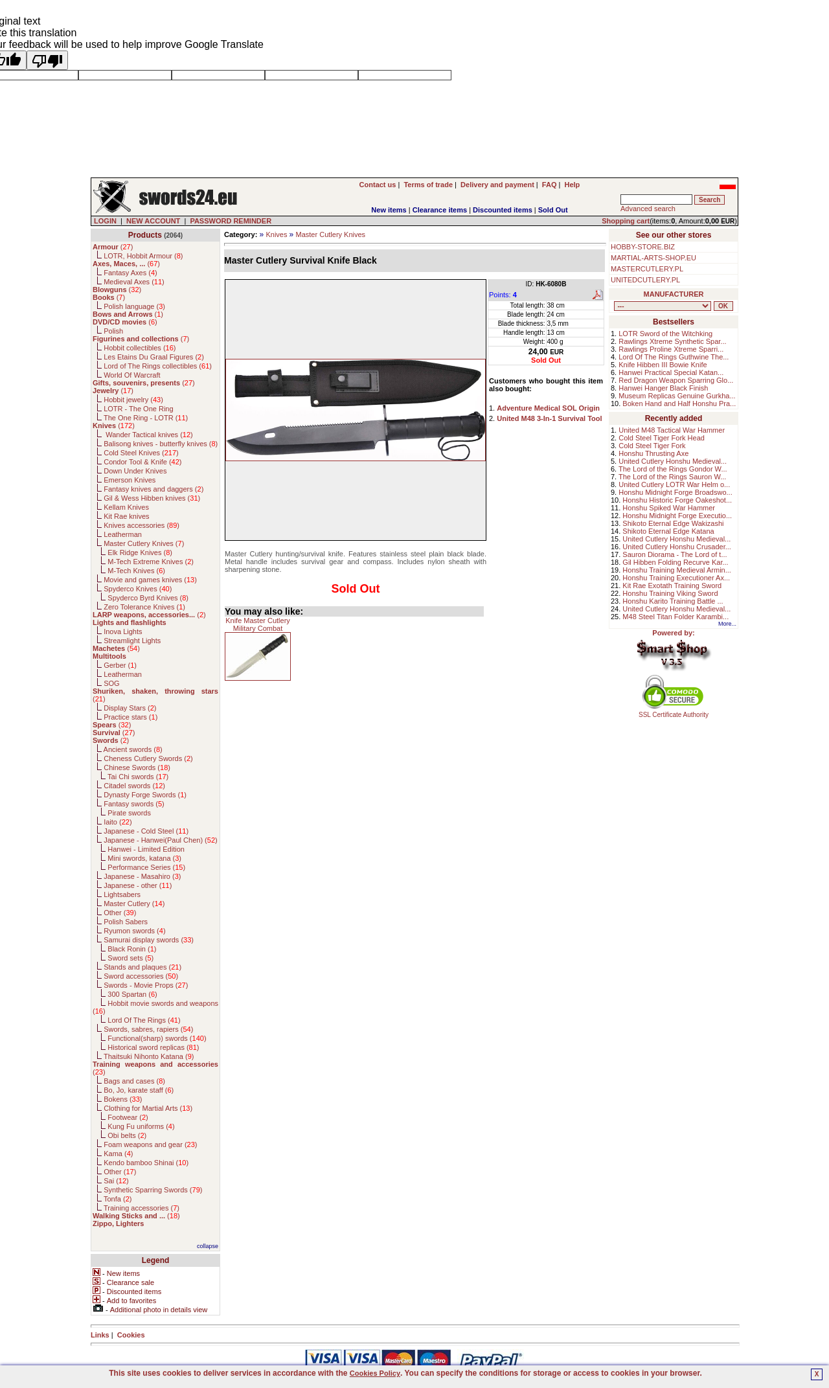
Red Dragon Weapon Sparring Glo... (676, 380)
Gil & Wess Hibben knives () (152, 498)
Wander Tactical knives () (148, 434)
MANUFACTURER (674, 294)
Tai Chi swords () (138, 776)
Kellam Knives (126, 507)
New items (388, 210)
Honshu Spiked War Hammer (668, 508)
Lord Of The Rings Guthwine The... (674, 357)
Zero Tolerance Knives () (144, 607)
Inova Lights (123, 631)
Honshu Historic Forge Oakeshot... (677, 500)
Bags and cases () (134, 1081)
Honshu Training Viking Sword (670, 593)
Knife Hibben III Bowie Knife (663, 365)
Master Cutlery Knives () (144, 543)
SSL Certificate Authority (673, 711)
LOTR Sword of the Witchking (665, 333)
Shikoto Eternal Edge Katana (668, 531)
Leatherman (123, 534)
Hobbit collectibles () (140, 348)
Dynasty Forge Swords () (145, 795)
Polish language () (134, 306)
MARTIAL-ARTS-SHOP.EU (653, 258)
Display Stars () (130, 708)
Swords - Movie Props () (146, 985)
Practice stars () (130, 717)
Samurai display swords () (149, 940)
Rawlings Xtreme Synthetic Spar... (672, 341)
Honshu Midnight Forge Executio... (677, 515)
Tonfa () (117, 1199)
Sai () (116, 1181)
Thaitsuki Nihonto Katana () (149, 1056)
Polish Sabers (126, 922)
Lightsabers (122, 894)
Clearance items (440, 210)
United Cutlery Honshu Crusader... (676, 547)
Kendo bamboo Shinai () (146, 1162)
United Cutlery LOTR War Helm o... (674, 484)
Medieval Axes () (134, 282)
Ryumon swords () (134, 931)
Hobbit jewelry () (133, 400)
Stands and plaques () (142, 967)
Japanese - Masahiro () (142, 876)
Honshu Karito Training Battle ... (672, 601)
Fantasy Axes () (130, 273)
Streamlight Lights (132, 640)
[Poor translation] (47, 60)
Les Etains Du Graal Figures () (154, 357)
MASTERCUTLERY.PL (647, 269)
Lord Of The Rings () (144, 1020)
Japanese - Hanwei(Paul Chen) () (161, 840)
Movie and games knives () (150, 580)
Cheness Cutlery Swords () (148, 758)
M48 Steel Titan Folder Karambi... (675, 616)
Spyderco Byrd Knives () (148, 598)
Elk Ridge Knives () (140, 552)
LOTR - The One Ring (138, 409)
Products (145, 235)
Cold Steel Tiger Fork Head (662, 438)
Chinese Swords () (137, 767)
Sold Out (553, 210)
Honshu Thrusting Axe (653, 453)
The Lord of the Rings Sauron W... (672, 477)
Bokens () (123, 1099)
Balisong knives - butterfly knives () (161, 444)
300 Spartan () (132, 994)
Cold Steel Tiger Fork (652, 445)
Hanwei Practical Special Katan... (671, 372)
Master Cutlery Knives (331, 234)
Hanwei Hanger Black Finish (663, 388)
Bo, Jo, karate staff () (139, 1090)
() (113, 247)
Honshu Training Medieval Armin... (676, 570)
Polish (113, 331)
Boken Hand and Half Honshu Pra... (679, 403)
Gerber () (120, 665)
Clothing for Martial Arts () (148, 1108)
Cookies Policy (375, 1373)
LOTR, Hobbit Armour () (143, 256)
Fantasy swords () (134, 804)
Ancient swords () (133, 749)
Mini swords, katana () (144, 858)
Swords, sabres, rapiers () (148, 1029)
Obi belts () (127, 1135)
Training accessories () (141, 1208)
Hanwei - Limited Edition (146, 849)
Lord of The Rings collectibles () (158, 366)
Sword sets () (130, 958)
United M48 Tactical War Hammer (672, 430)
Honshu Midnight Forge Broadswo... (675, 492)
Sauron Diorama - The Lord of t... (674, 554)
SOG (111, 683)
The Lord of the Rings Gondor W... (673, 469)
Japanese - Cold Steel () (146, 831)
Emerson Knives (129, 480)
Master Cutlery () (134, 903)
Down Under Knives (135, 471)
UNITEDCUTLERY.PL (645, 280)
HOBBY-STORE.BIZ (643, 247)
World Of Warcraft (132, 375)
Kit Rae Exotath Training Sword (671, 585)
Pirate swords (129, 813)
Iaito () (117, 822)
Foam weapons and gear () (150, 1144)
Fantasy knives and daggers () (153, 489)
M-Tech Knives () (136, 571)
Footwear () (128, 1117)
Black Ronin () (132, 949)
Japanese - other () (138, 885)
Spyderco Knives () (138, 589)
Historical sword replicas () (153, 1047)
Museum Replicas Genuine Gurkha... (677, 396)
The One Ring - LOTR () (146, 418)
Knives (276, 234)
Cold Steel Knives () (141, 453)
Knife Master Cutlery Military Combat (257, 624)
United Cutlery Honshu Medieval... (673, 461)
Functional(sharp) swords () (157, 1038)
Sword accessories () (141, 976)
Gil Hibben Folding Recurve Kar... (675, 562)
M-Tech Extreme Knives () (151, 561)
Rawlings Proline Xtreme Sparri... (671, 349)
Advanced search (648, 208)
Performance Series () (146, 867)
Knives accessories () (141, 525)
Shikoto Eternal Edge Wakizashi (672, 523)
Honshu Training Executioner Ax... (676, 578)
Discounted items (502, 210)
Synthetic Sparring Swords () (153, 1190)
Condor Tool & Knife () (142, 462)
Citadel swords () (134, 786)
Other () (120, 912)
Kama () (118, 1153)
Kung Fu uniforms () (141, 1126)
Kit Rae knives (126, 516)
